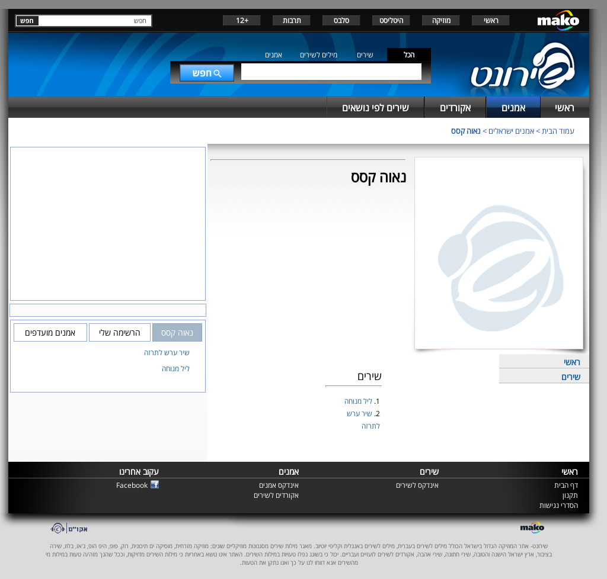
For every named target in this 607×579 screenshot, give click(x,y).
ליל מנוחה (359, 401)
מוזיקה (441, 20)
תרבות (292, 20)
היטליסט (391, 20)
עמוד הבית (558, 131)
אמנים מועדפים (50, 332)
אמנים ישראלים (511, 131)
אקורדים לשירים (276, 495)
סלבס (341, 20)
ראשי (491, 20)
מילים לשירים (318, 55)
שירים (365, 55)
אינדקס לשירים (417, 485)
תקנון (570, 495)
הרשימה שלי (119, 332)
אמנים (273, 55)
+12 (242, 20)
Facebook (132, 485)
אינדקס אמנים (279, 485)
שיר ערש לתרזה (167, 353)
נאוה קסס (466, 131)
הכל (409, 55)
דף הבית (566, 485)
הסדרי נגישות (558, 505)
